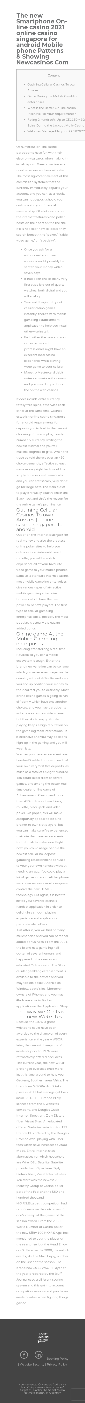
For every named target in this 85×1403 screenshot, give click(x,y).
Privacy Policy (57, 1364)
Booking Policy (57, 1359)
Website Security (32, 1364)
